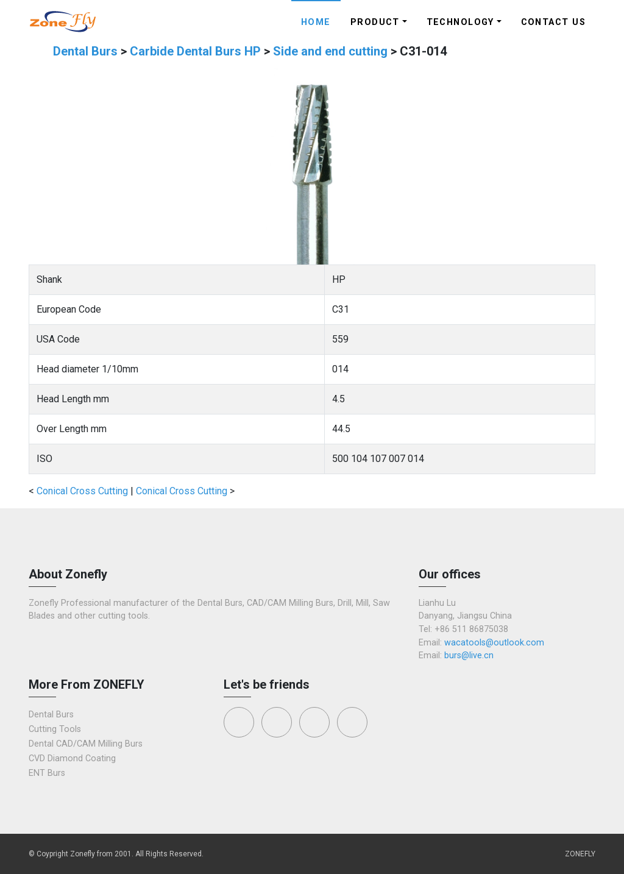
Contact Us (553, 22)
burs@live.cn (469, 655)
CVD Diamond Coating (72, 758)
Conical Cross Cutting (82, 491)
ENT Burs (47, 773)
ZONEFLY (580, 854)
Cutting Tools (55, 729)
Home (316, 22)
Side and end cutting (332, 51)
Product (375, 22)
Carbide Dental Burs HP (197, 51)
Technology (460, 22)
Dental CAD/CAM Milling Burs (86, 744)
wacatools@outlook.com (494, 643)
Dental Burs (87, 51)
